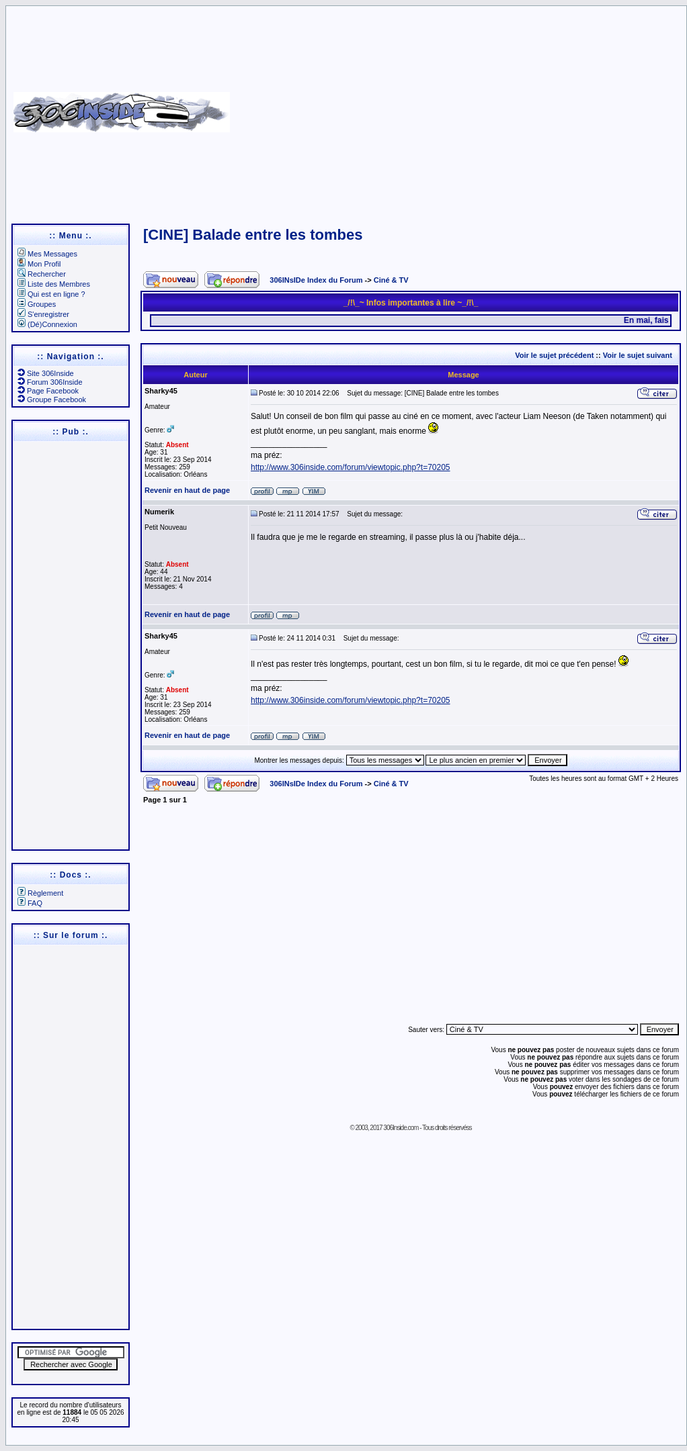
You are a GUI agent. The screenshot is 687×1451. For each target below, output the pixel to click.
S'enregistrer (43, 314)
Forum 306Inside (50, 382)
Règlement (40, 893)
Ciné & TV (391, 280)
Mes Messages (47, 254)
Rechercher (41, 274)
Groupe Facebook (51, 399)
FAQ (29, 903)
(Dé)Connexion (47, 324)
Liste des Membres (53, 284)
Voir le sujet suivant (637, 355)
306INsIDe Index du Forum (316, 280)
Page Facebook (48, 391)
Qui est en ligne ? (51, 294)
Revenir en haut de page (187, 490)
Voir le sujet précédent (554, 355)
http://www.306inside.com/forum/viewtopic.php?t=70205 (350, 467)
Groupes (36, 304)
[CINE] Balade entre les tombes (252, 234)
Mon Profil (39, 264)
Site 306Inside (45, 373)
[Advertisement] (456, 107)
